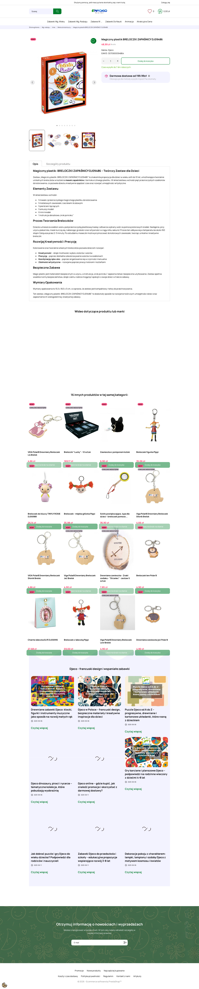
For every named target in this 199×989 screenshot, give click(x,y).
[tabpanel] (63, 82)
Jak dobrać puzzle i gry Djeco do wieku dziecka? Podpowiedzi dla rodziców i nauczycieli (50, 857)
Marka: (104, 50)
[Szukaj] (41, 11)
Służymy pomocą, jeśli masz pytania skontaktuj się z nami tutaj (99, 2)
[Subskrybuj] (125, 942)
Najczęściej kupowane (114, 970)
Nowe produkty (94, 970)
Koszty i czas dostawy (68, 976)
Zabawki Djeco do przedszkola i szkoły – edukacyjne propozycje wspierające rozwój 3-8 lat (97, 857)
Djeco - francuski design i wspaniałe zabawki (100, 669)
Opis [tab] (35, 164)
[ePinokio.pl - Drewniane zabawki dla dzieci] (99, 11)
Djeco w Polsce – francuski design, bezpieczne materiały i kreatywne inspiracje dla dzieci (99, 713)
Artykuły (137, 976)
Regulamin (108, 976)
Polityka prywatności (90, 976)
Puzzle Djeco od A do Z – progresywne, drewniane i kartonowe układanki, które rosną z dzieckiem (145, 715)
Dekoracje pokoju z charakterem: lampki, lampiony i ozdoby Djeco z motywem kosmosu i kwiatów (145, 857)
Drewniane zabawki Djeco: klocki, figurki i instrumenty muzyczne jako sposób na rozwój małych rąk (51, 713)
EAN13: (104, 53)
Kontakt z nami (123, 976)
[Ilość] (110, 61)
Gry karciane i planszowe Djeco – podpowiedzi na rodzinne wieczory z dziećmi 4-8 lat (146, 774)
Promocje (79, 970)
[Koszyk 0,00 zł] (164, 11)
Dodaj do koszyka (145, 61)
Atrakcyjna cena (144, 21)
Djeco (110, 50)
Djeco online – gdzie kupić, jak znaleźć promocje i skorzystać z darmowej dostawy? (97, 787)
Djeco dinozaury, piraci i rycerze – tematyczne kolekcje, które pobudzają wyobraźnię (51, 787)
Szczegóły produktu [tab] (58, 164)
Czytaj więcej (39, 728)
